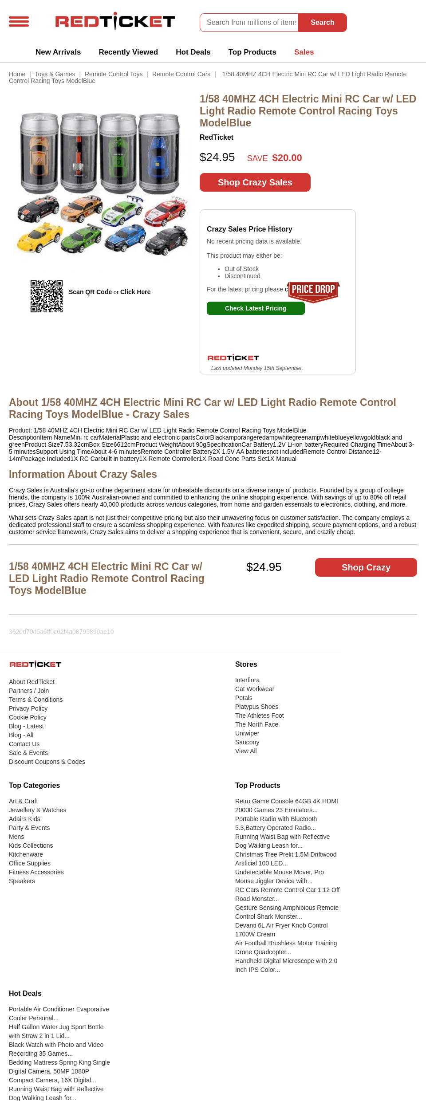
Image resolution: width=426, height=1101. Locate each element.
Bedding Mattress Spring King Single (59, 1062)
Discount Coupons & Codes (47, 761)
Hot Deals (193, 52)
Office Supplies (30, 863)
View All (246, 751)
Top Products (252, 52)
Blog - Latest (26, 726)
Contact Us (24, 743)
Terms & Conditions (36, 699)
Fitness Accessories (36, 872)
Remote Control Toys (113, 74)
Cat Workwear (254, 688)
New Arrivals (58, 52)
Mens (16, 836)
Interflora (247, 680)
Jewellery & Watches (37, 810)
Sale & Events (28, 752)
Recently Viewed (128, 52)
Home (17, 74)
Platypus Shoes (256, 706)
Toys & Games (55, 74)
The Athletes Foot (259, 715)
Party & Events (29, 827)
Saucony (247, 742)
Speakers (22, 881)
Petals (243, 697)
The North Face (256, 724)
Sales (304, 52)
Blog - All (21, 735)
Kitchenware (26, 854)
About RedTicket (32, 681)
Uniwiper (247, 733)
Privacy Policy (28, 708)
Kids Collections (31, 845)
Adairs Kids (24, 818)
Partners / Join (29, 690)
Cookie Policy (28, 717)
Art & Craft (23, 801)
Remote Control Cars (181, 74)
